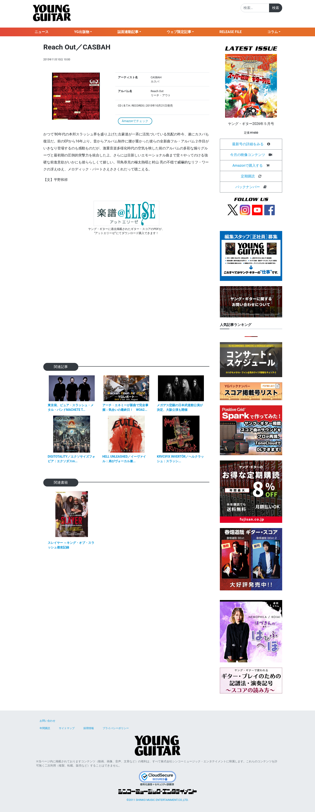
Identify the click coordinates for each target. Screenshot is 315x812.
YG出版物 (81, 32)
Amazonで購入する (248, 165)
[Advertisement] (126, 306)
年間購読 (45, 728)
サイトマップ (67, 728)
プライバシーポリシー (116, 728)
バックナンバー (247, 187)
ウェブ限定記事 (179, 32)
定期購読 (248, 176)
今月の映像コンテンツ (247, 155)
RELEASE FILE (230, 32)
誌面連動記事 (127, 32)
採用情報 (88, 728)
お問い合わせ (47, 720)
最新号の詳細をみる (248, 144)
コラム (272, 32)
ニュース (42, 32)
